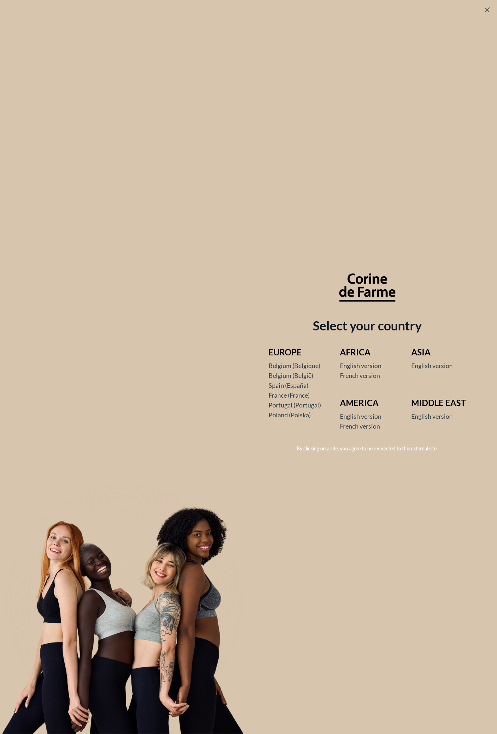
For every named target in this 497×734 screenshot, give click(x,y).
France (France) (289, 395)
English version (360, 365)
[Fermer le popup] (487, 10)
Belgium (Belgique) (294, 365)
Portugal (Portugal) (295, 405)
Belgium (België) (291, 375)
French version (360, 375)
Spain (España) (288, 385)
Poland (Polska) (290, 415)
